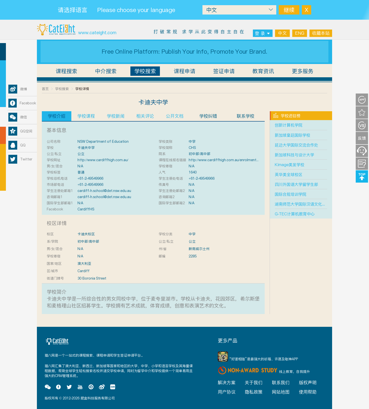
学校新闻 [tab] (115, 116)
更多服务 (302, 71)
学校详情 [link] (82, 88)
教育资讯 (263, 71)
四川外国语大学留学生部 (296, 184)
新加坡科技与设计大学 (294, 154)
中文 (282, 33)
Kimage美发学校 (289, 164)
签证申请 (224, 71)
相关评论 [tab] (145, 116)
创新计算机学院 (288, 125)
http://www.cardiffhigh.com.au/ (102, 159)
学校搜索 (145, 71)
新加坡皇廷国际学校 (292, 135)
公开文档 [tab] (175, 116)
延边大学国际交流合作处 (296, 145)
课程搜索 (66, 71)
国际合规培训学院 (290, 194)
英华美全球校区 (288, 174)
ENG (299, 33)
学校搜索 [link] (62, 88)
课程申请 (184, 71)
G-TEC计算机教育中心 (295, 214)
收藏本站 (321, 33)
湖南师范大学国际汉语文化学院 (302, 204)
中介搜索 (106, 71)
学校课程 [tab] (86, 116)
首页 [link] (45, 88)
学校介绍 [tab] (56, 116)
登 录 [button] (263, 33)
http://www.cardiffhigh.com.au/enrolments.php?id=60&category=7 (243, 159)
